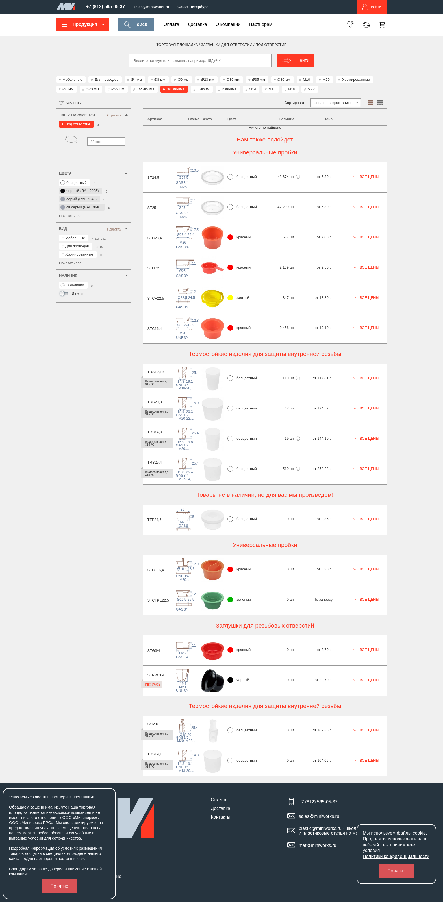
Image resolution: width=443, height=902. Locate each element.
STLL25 (153, 268)
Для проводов (106, 79)
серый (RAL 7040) (78, 199)
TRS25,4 (154, 462)
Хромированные (356, 79)
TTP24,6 (154, 520)
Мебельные (72, 79)
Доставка (197, 24)
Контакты (220, 817)
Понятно (59, 886)
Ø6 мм (67, 89)
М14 (252, 89)
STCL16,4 (155, 570)
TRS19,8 (154, 432)
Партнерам (260, 24)
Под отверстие (77, 124)
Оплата (171, 24)
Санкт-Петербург (192, 7)
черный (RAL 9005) (79, 191)
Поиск (135, 24)
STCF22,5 (155, 298)
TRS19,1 (154, 754)
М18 (291, 89)
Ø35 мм (258, 79)
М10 (306, 79)
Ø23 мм (207, 79)
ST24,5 (153, 177)
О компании (228, 24)
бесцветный (73, 182)
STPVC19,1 (157, 675)
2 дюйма (229, 89)
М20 (325, 79)
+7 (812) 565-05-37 (105, 6)
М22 (311, 89)
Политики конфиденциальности (396, 856)
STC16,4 (154, 328)
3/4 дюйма (175, 89)
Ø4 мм (136, 79)
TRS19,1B (155, 372)
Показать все (70, 216)
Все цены (366, 177)
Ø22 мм (117, 89)
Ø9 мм (183, 79)
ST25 (151, 208)
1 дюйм (203, 89)
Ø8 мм (159, 79)
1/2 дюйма (145, 89)
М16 (271, 89)
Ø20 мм (92, 89)
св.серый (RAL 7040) (80, 207)
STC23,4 (154, 238)
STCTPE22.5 (158, 600)
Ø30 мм (233, 79)
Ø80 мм (283, 79)
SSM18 (153, 724)
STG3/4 (153, 650)
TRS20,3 (154, 402)
